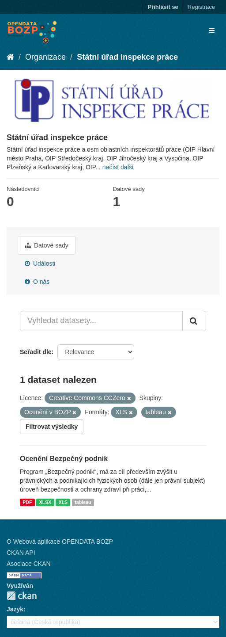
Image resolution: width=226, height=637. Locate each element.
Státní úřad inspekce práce (127, 57)
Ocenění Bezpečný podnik (64, 458)
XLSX (45, 502)
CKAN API (21, 552)
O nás (37, 281)
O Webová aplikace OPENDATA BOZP (60, 541)
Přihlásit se (162, 7)
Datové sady (46, 245)
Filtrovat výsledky (52, 426)
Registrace (201, 7)
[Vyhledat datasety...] (101, 321)
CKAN (22, 595)
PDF (27, 502)
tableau (83, 502)
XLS (63, 502)
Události (40, 263)
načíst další (118, 167)
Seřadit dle (36, 351)
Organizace (45, 57)
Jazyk (15, 609)
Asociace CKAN (29, 563)
